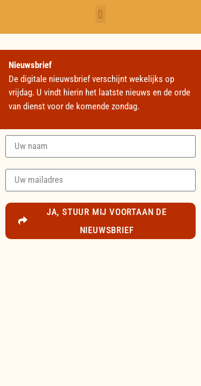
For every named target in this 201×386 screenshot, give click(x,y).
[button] (100, 14)
